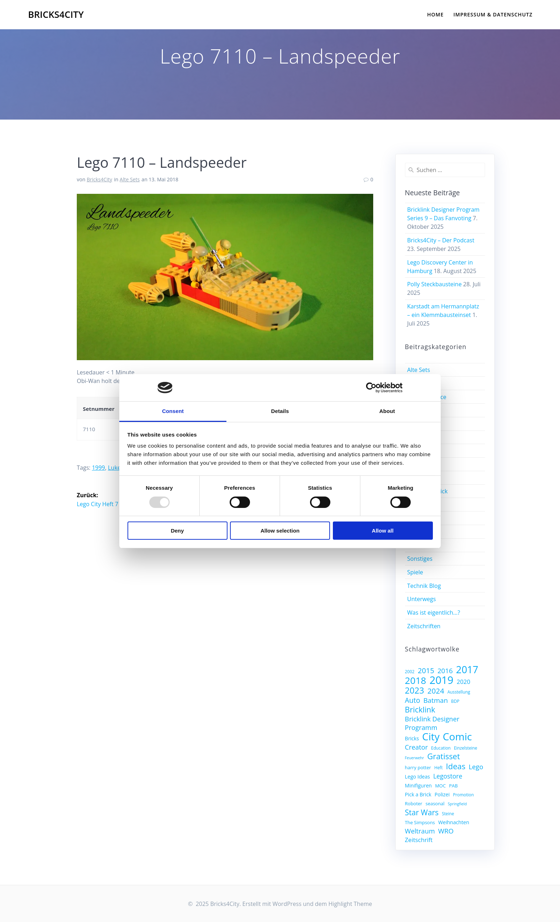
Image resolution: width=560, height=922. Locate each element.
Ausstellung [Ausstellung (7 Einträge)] (459, 692)
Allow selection (279, 531)
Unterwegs (421, 599)
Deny (177, 531)
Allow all (383, 531)
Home (435, 14)
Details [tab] (280, 411)
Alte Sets (130, 179)
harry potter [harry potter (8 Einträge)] (418, 767)
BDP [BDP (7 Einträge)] (455, 701)
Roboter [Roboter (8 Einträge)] (413, 803)
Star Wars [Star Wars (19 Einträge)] (422, 812)
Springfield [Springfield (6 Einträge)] (457, 803)
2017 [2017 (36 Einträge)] (467, 669)
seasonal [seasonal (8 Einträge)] (435, 803)
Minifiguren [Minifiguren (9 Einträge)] (418, 785)
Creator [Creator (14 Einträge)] (416, 747)
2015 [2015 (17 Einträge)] (426, 670)
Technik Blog (424, 586)
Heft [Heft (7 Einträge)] (438, 767)
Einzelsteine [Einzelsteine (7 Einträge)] (465, 748)
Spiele (415, 572)
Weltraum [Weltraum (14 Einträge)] (420, 831)
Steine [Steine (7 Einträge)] (448, 813)
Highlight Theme (350, 904)
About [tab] (387, 411)
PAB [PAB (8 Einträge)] (453, 785)
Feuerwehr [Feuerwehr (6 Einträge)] (414, 757)
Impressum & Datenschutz (493, 14)
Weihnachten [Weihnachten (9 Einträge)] (453, 822)
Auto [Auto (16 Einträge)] (412, 700)
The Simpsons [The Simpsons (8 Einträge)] (420, 822)
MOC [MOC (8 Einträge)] (440, 785)
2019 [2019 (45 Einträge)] (441, 680)
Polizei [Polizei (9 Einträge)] (442, 794)
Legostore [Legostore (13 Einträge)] (447, 776)
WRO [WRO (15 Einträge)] (446, 831)
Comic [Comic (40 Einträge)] (457, 736)
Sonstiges (419, 559)
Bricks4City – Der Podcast (440, 240)
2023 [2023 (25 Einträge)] (414, 690)
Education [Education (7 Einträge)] (441, 748)
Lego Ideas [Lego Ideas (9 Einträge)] (417, 776)
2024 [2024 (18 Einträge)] (436, 690)
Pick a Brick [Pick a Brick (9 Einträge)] (418, 794)
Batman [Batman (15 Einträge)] (436, 700)
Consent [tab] (173, 411)
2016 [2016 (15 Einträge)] (445, 670)
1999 (98, 468)
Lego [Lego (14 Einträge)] (476, 766)
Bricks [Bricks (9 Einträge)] (412, 738)
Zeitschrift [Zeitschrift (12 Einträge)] (419, 840)
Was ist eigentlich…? (433, 612)
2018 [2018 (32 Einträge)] (415, 680)
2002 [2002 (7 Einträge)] (410, 671)
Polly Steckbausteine (434, 284)
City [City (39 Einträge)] (431, 736)
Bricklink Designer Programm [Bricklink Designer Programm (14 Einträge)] (432, 723)
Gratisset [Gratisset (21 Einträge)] (443, 756)
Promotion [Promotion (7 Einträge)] (463, 794)
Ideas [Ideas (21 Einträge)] (456, 766)
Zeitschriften (423, 626)
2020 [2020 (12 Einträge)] (463, 681)
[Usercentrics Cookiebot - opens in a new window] (371, 387)
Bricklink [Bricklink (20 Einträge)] (420, 709)
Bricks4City (56, 14)
